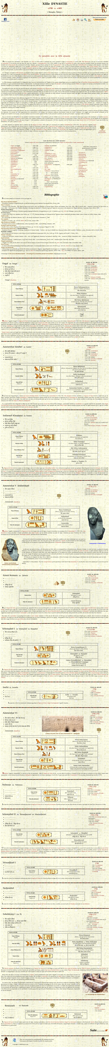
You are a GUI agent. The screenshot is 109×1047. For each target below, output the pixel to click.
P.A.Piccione (94, 269)
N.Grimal (94, 924)
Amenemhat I (13, 849)
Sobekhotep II (61, 128)
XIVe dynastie (19, 72)
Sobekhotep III (14, 186)
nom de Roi (47, 403)
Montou (52, 337)
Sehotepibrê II (14, 160)
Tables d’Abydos (86, 968)
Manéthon (40, 88)
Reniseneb (13, 166)
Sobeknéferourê (42, 63)
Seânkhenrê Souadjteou (51, 155)
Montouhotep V (83, 157)
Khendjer (13, 177)
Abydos (32, 974)
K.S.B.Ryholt (94, 274)
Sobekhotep (39, 129)
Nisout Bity (63, 129)
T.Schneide (95, 871)
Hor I (12, 167)
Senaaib (81, 167)
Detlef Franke (5, 332)
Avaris (49, 72)
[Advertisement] (54, 38)
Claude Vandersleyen (78, 142)
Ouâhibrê (47, 150)
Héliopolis (28, 775)
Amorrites (105, 117)
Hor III (46, 167)
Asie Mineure (85, 904)
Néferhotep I (14, 188)
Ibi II (12, 185)
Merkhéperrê (48, 178)
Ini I (54, 153)
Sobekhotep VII (49, 160)
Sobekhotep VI (48, 153)
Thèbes (78, 83)
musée (76, 337)
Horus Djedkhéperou (16, 169)
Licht (25, 93)
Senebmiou (47, 171)
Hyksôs (5, 120)
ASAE (67, 246)
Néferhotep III (82, 156)
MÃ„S (32, 250)
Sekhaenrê (47, 175)
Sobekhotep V (48, 149)
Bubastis (98, 468)
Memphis (29, 68)
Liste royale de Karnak (70, 968)
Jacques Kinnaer (93, 66)
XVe (85, 120)
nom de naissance (28, 407)
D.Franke (98, 277)
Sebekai (81, 173)
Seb (12, 171)
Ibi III (46, 166)
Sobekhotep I (14, 164)
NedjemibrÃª (14, 163)
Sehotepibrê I (14, 153)
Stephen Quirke (39, 471)
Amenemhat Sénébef (16, 147)
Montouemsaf (82, 154)
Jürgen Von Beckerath (65, 142)
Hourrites (18, 118)
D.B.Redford (94, 267)
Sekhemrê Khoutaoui (16, 149)
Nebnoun (13, 158)
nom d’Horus (20, 619)
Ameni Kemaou (15, 152)
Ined (46, 156)
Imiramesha (14, 178)
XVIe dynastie (92, 120)
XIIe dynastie (85, 61)
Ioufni (12, 155)
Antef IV (13, 180)
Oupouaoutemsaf (83, 170)
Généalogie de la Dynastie (102, 131)
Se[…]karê (47, 169)
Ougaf (94, 124)
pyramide (13, 616)
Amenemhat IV (70, 61)
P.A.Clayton (94, 270)
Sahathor (47, 145)
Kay (12, 172)
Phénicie (37, 74)
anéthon (5, 321)
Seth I (12, 182)
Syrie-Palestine (86, 118)
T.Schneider (99, 358)
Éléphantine (55, 68)
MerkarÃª (47, 180)
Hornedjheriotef (25, 814)
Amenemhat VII (15, 174)
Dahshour (3, 617)
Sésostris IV (82, 152)
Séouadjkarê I (14, 161)
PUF (58, 242)
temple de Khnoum (18, 400)
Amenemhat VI (14, 156)
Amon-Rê (44, 976)
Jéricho (99, 849)
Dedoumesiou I (49, 164)
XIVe (33, 61)
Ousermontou (82, 160)
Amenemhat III (69, 63)
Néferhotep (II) (53, 156)
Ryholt (92, 1022)
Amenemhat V (79, 403)
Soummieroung (49, 186)
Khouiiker (81, 174)
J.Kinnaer (93, 278)
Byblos (25, 74)
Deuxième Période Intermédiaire (90, 82)
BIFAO (23, 220)
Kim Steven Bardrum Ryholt (100, 327)
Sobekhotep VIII (83, 162)
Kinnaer (34, 849)
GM (65, 211)
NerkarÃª (81, 159)
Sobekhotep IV (48, 147)
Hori (46, 158)
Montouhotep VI (83, 165)
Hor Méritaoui (82, 171)
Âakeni (12, 183)
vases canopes (35, 616)
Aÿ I (46, 152)
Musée (60, 976)
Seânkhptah (82, 176)
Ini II (80, 163)
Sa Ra (80, 671)
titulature (78, 473)
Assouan (86, 550)
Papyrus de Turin (49, 88)
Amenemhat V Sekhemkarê (18, 150)
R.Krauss (93, 277)
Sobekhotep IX (82, 168)
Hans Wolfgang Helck (50, 471)
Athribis (63, 540)
